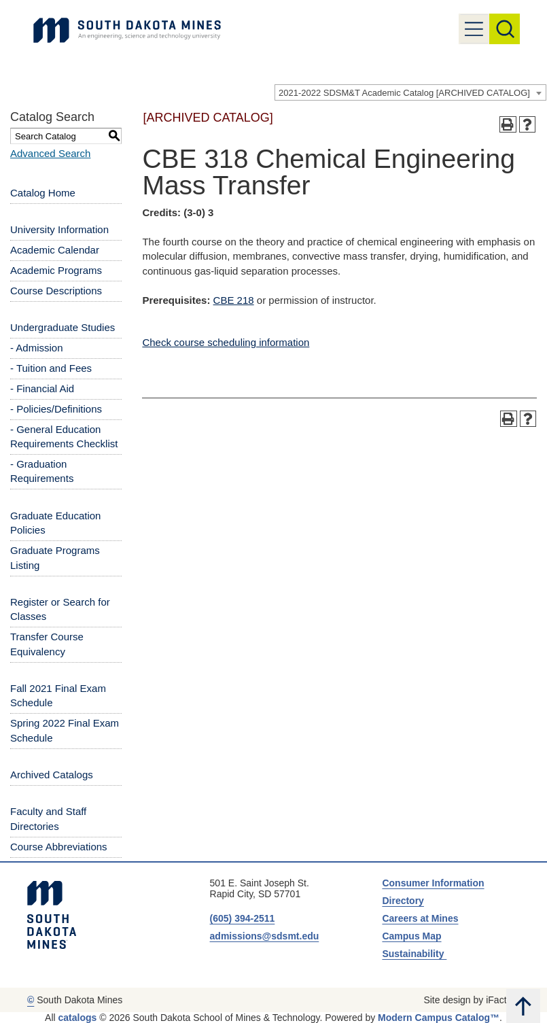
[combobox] (410, 92)
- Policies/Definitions (56, 409)
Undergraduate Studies (62, 327)
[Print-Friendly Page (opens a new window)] (507, 124)
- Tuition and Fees (51, 368)
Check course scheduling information (225, 342)
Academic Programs (56, 270)
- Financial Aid (42, 388)
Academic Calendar (54, 250)
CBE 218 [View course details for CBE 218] (233, 300)
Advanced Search (50, 153)
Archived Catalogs (51, 774)
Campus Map (411, 936)
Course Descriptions (56, 290)
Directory (402, 900)
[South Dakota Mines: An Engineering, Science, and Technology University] (51, 915)
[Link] (127, 30)
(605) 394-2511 (242, 918)
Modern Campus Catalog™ (438, 1017)
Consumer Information (433, 883)
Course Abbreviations (58, 846)
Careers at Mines (420, 918)
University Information (59, 229)
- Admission (36, 347)
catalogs (77, 1017)
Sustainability (414, 953)
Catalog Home (42, 192)
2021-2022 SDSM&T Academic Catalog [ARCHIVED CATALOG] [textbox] (404, 93)
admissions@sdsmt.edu (264, 936)
